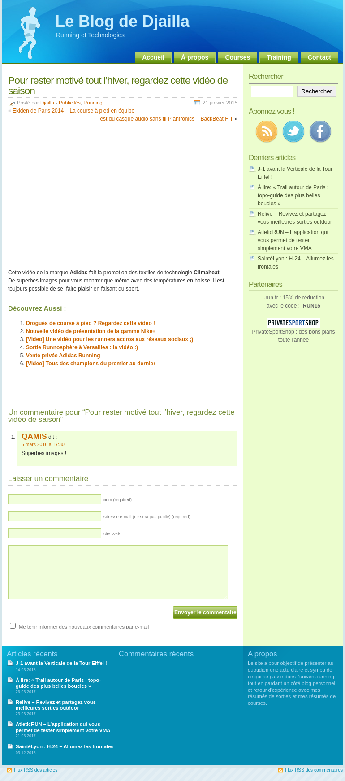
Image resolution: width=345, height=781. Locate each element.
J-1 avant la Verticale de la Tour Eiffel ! (61, 663)
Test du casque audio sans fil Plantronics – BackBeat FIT (165, 119)
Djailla (47, 102)
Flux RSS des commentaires (314, 770)
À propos (194, 57)
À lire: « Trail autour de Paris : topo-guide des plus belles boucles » (293, 195)
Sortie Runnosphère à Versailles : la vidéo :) (82, 347)
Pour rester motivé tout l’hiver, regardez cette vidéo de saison (118, 85)
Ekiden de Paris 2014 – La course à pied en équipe (73, 111)
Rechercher (316, 91)
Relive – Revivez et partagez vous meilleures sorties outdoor (56, 705)
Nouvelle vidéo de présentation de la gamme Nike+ (90, 331)
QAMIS (34, 436)
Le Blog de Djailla (122, 21)
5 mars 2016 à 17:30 (43, 444)
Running (92, 102)
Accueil (153, 57)
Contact (319, 57)
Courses (237, 57)
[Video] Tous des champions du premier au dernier (90, 363)
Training (279, 57)
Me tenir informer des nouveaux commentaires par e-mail (84, 626)
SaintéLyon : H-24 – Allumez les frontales (65, 746)
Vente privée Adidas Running (63, 355)
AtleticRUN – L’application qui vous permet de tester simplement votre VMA (293, 240)
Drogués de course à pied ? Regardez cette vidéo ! (90, 323)
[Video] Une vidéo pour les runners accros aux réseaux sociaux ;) (109, 339)
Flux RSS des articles (35, 770)
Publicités (70, 102)
